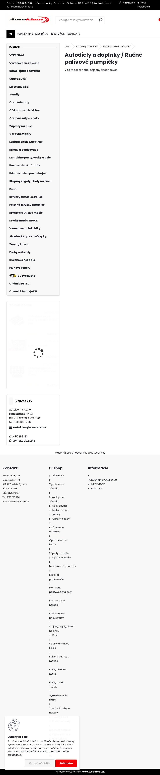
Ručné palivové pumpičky (117, 46)
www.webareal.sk (93, 771)
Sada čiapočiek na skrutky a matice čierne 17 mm (42, 371)
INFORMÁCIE (58, 34)
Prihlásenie (129, 2)
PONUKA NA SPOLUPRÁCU (32, 34)
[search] (100, 20)
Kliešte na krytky (38, 345)
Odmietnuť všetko (39, 763)
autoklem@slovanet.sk (29, 427)
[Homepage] (10, 34)
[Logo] (29, 20)
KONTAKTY (74, 34)
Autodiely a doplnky (86, 46)
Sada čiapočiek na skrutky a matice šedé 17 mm (43, 320)
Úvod (67, 46)
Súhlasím (66, 763)
